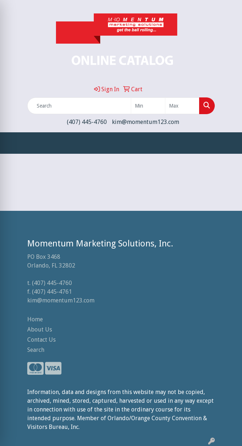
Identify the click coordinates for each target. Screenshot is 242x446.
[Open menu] (227, 143)
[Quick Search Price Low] (148, 105)
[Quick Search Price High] (182, 105)
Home (35, 319)
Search (35, 349)
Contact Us (41, 339)
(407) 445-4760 (87, 121)
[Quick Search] (79, 105)
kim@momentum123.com (145, 121)
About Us (39, 329)
